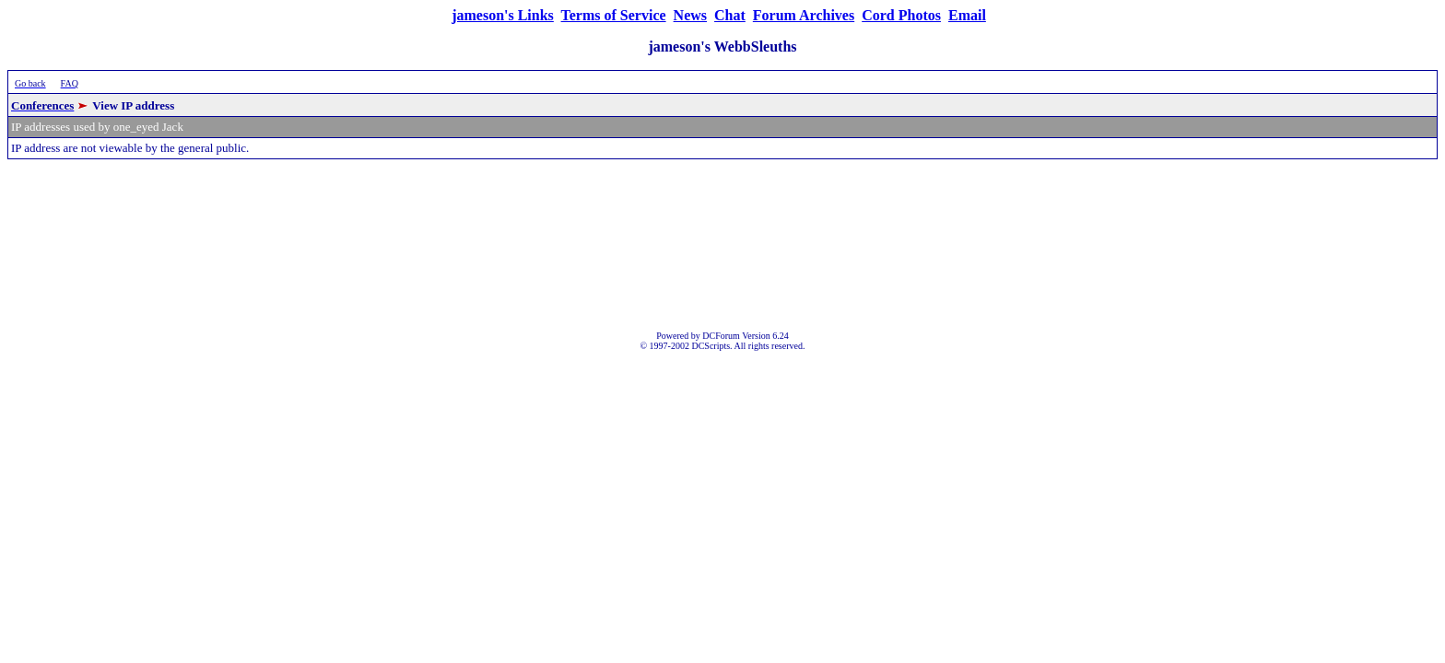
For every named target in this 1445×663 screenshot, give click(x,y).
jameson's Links (503, 15)
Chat (730, 15)
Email (967, 15)
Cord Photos (901, 15)
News (690, 15)
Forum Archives (803, 15)
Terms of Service (613, 15)
